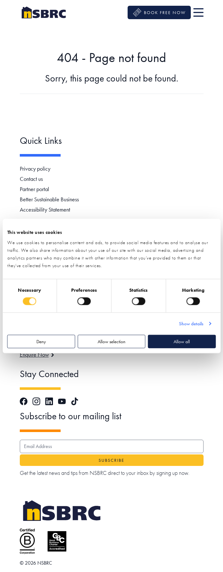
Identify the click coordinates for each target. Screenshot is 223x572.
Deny (41, 341)
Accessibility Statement (45, 209)
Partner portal (34, 189)
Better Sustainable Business (49, 199)
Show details (191, 324)
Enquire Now (37, 354)
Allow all (182, 341)
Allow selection (111, 341)
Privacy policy (35, 168)
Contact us (31, 178)
